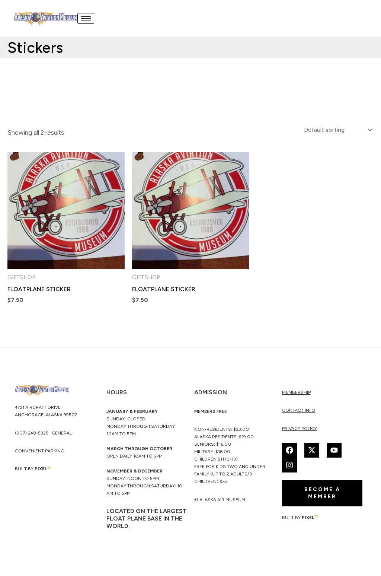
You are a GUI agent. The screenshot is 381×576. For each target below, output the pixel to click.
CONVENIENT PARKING (39, 452)
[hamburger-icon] (86, 18)
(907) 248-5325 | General (43, 434)
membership (296, 393)
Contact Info (298, 411)
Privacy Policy (299, 429)
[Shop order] (335, 130)
